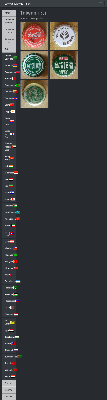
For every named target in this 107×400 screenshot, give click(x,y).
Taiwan (10, 343)
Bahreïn (10, 78)
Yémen (10, 376)
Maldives (10, 255)
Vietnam (10, 370)
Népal (9, 274)
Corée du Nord (9, 121)
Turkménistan (10, 356)
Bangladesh (10, 85)
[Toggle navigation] (101, 3)
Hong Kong (9, 158)
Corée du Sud (9, 134)
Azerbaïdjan (10, 72)
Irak (9, 179)
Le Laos (9, 234)
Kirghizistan (10, 219)
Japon (10, 199)
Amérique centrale (9, 21)
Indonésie (10, 172)
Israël (9, 192)
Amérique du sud (9, 41)
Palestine (10, 294)
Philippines (10, 301)
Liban (9, 241)
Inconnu (8, 390)
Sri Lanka (10, 322)
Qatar (9, 307)
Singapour (10, 314)
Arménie (10, 65)
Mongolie (10, 261)
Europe (8, 383)
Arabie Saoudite (10, 57)
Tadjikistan (10, 337)
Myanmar (10, 268)
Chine (9, 104)
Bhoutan (10, 91)
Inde (9, 166)
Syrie (9, 330)
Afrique (8, 13)
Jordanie (10, 205)
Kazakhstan (10, 212)
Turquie (10, 363)
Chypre (10, 111)
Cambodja (10, 98)
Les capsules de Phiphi (18, 3)
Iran (9, 186)
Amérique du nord (9, 31)
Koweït (10, 225)
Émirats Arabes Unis (10, 146)
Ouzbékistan (10, 281)
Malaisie (10, 248)
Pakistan (10, 287)
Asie (7, 49)
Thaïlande (10, 350)
